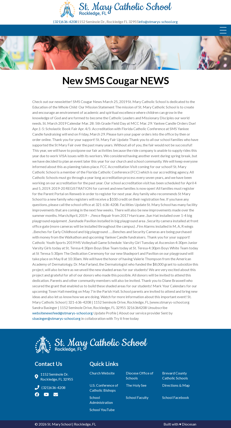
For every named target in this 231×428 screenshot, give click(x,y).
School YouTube (102, 409)
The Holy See (136, 385)
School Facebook (175, 397)
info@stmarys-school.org (158, 21)
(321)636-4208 (65, 21)
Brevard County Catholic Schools (175, 375)
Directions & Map (176, 385)
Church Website (102, 373)
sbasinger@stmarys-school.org (56, 318)
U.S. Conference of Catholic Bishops (104, 387)
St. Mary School (59, 424)
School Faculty (137, 397)
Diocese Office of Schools (139, 375)
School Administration (101, 400)
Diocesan (189, 424)
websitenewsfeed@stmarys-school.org (62, 313)
